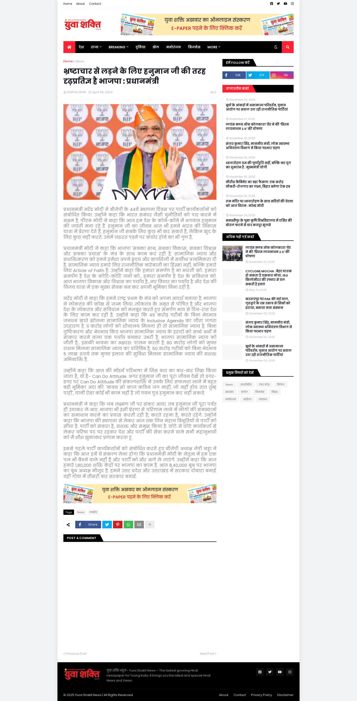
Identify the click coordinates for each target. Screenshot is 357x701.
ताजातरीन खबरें (237, 88)
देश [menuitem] (81, 47)
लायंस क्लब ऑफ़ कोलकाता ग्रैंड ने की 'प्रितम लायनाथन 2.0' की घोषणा (257, 126)
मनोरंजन (230, 399)
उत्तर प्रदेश (264, 384)
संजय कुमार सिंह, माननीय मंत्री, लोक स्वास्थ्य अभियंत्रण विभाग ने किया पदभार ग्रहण (257, 146)
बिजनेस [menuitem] (194, 47)
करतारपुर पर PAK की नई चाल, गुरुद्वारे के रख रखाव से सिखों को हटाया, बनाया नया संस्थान (267, 303)
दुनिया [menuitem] (141, 47)
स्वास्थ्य (263, 399)
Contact (95, 4)
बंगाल (244, 392)
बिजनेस (259, 392)
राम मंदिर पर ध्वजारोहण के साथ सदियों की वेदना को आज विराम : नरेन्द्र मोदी (259, 203)
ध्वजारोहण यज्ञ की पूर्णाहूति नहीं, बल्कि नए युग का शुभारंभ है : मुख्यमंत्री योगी (258, 165)
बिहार (275, 392)
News (80, 61)
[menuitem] (69, 47)
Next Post (207, 653)
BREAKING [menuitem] (117, 47)
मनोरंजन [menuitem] (173, 47)
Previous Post (76, 653)
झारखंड (229, 392)
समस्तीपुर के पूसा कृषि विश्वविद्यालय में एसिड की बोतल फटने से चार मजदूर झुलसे (259, 223)
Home (67, 4)
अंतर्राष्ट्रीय (246, 384)
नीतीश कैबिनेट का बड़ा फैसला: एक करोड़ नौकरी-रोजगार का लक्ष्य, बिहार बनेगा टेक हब (258, 184)
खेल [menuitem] (156, 47)
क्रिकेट (281, 384)
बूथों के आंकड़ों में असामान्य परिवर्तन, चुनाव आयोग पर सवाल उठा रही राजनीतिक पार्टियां (257, 107)
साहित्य (247, 399)
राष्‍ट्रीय (93, 512)
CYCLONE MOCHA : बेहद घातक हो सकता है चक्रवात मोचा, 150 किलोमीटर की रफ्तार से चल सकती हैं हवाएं (268, 278)
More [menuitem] (212, 47)
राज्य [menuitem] (95, 47)
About (80, 4)
